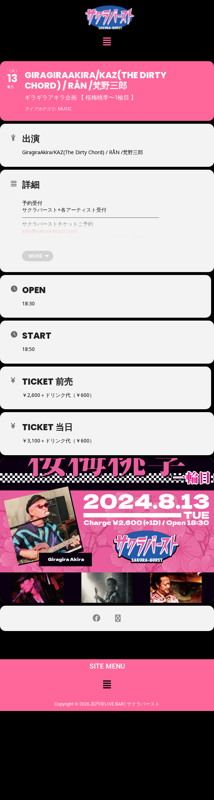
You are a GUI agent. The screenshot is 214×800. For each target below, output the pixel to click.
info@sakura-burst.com (49, 231)
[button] (107, 42)
